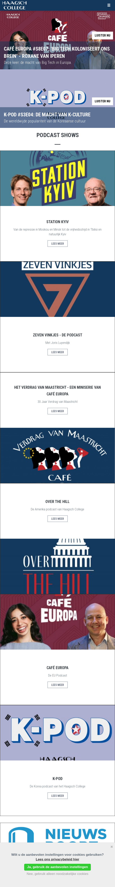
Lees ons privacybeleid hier (57, 859)
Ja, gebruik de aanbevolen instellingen (57, 867)
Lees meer (57, 243)
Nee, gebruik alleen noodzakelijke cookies (57, 874)
